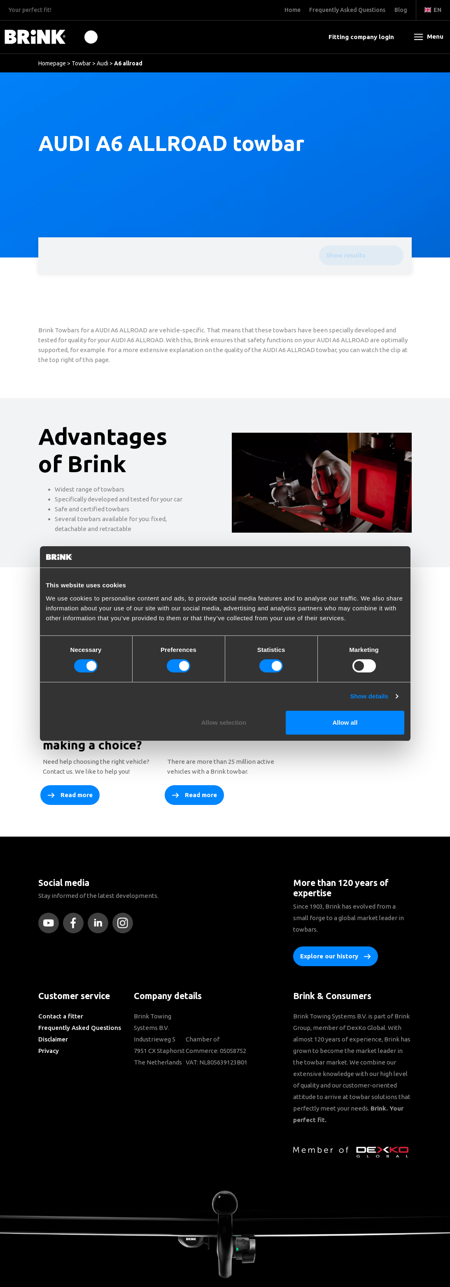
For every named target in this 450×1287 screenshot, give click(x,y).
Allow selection (223, 722)
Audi (102, 63)
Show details (369, 696)
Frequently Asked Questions (79, 1027)
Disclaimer (53, 1039)
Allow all (345, 722)
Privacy (48, 1050)
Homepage (52, 63)
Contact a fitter (60, 1016)
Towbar (81, 63)
